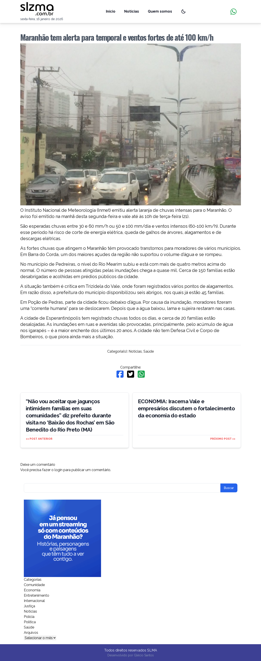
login (58, 470)
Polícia (29, 617)
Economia (32, 590)
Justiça (29, 606)
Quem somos (160, 11)
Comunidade (34, 585)
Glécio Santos (144, 655)
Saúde (148, 351)
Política (30, 622)
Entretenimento (36, 595)
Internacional (34, 601)
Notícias (131, 11)
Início (110, 11)
